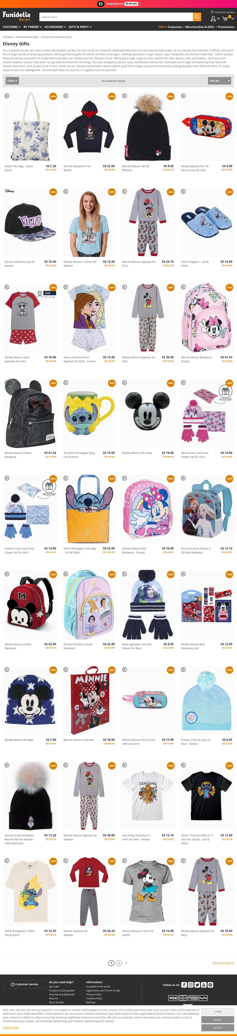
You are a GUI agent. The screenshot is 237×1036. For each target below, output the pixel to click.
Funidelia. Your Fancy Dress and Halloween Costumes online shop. (16, 17)
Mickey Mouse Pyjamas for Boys (197, 934)
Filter (11, 82)
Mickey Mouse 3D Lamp (137, 454)
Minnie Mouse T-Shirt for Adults (138, 934)
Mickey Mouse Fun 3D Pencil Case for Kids (194, 169)
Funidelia (8, 37)
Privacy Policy (93, 995)
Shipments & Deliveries (62, 995)
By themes (31, 27)
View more (13, 71)
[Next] (126, 964)
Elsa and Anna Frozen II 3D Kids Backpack (196, 551)
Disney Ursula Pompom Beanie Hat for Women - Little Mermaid (20, 840)
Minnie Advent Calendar (79, 741)
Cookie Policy (11, 1027)
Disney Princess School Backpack (78, 647)
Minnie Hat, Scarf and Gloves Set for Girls (194, 456)
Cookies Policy (94, 999)
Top (161, 27)
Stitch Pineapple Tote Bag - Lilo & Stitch (80, 551)
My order (54, 988)
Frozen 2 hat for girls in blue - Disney (195, 743)
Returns (53, 999)
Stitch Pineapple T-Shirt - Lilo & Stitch (20, 934)
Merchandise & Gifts (27, 37)
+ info (217, 1011)
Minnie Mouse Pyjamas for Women (80, 838)
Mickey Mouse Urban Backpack (18, 647)
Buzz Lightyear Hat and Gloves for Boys (136, 647)
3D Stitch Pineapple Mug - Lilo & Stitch (80, 456)
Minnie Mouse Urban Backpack (18, 456)
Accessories (54, 27)
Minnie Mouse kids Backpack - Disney (134, 551)
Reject (218, 1019)
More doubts (56, 1003)
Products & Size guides (61, 991)
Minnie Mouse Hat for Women (136, 169)
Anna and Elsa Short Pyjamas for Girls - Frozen (80, 360)
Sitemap (90, 1003)
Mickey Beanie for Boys (19, 741)
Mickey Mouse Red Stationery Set (193, 647)
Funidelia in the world (98, 988)
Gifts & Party (79, 27)
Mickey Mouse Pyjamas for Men (138, 360)
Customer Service (24, 986)
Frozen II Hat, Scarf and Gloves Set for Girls (19, 551)
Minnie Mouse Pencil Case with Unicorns (138, 743)
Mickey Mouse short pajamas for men (17, 360)
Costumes (10, 27)
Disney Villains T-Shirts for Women (80, 265)
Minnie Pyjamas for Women (76, 934)
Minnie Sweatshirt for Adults (77, 169)
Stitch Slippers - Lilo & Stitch (195, 265)
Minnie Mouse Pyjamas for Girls (139, 265)
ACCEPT (218, 1027)
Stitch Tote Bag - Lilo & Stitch (19, 169)
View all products (223, 964)
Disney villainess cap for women (20, 265)
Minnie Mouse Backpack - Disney (197, 360)
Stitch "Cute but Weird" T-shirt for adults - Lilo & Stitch (197, 840)
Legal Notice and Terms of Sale (103, 991)
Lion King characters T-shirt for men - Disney (136, 838)
